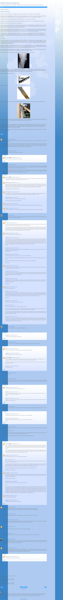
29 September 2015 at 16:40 (13, 387)
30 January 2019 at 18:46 (9, 533)
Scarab (6, 222)
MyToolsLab (5, 543)
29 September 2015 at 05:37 (12, 222)
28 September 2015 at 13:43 (11, 164)
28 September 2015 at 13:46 (15, 177)
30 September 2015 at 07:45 (15, 443)
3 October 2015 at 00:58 (13, 481)
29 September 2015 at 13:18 (15, 357)
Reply (4, 153)
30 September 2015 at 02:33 (14, 254)
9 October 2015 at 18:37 (13, 316)
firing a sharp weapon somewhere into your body (30, 31)
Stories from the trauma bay (9, 3)
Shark (4, 215)
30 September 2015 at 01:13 (14, 237)
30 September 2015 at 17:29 (14, 271)
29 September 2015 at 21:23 (10, 406)
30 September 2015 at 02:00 (14, 398)
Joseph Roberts (5, 519)
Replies (5, 155)
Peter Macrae (5, 539)
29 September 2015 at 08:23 (14, 353)
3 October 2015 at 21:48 (13, 300)
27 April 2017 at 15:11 (11, 526)
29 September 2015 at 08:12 (13, 348)
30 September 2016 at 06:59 (13, 519)
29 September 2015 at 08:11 (13, 233)
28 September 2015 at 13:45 (15, 157)
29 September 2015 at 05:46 (11, 342)
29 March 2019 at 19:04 (11, 539)
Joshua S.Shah (5, 526)
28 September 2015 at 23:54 (9, 326)
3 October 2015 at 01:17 (13, 335)
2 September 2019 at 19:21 (14, 556)
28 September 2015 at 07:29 (11, 139)
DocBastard (7, 157)
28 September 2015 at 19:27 (14, 197)
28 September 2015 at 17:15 (13, 182)
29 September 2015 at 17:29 (14, 391)
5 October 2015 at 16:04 (10, 305)
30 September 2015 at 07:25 (11, 426)
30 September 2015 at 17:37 (13, 455)
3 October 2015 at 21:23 (13, 291)
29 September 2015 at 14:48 (11, 378)
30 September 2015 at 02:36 (14, 413)
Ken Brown (5, 139)
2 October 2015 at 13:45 (10, 459)
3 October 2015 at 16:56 (13, 278)
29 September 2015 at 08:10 (13, 203)
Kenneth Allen (7, 556)
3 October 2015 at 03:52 (13, 495)
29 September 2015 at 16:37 (13, 208)
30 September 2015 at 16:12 (14, 418)
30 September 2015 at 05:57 (13, 265)
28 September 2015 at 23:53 (9, 215)
